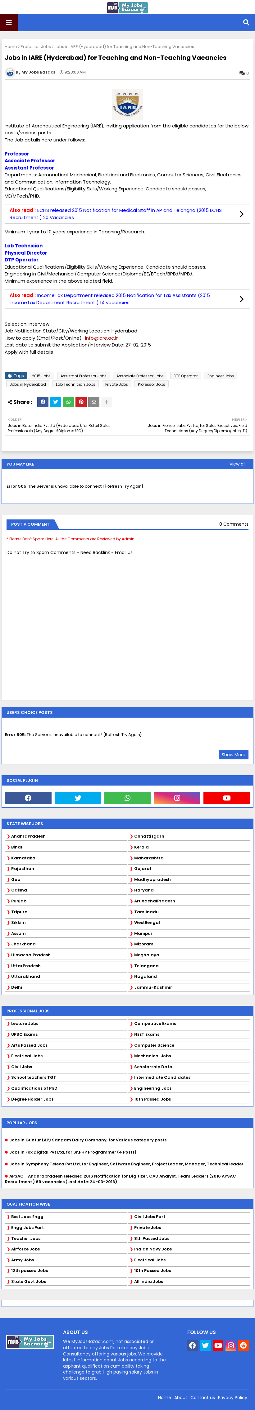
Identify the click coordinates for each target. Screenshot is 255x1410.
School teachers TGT (33, 1077)
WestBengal (147, 922)
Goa (15, 879)
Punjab (18, 901)
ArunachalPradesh (154, 901)
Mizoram (143, 944)
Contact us (202, 1397)
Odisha (19, 890)
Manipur (143, 933)
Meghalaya (146, 955)
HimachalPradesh (31, 955)
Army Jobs (22, 1260)
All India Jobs (148, 1281)
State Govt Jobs (28, 1281)
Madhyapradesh (152, 879)
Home (11, 47)
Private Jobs (116, 384)
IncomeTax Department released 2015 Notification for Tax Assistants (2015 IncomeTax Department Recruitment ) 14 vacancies (110, 299)
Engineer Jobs (220, 376)
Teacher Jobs (25, 1238)
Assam (18, 933)
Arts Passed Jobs (29, 1045)
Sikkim (18, 922)
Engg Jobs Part (27, 1228)
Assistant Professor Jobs (84, 376)
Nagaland (145, 976)
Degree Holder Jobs (32, 1099)
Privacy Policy (232, 1397)
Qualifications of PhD (34, 1088)
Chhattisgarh (149, 836)
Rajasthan (22, 869)
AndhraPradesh (28, 836)
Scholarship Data (153, 1067)
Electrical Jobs (27, 1056)
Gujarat (143, 869)
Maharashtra (149, 858)
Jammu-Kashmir (153, 987)
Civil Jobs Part (149, 1217)
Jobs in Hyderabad (28, 384)
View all (237, 464)
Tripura (19, 912)
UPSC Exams (24, 1034)
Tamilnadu (146, 912)
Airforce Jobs (25, 1249)
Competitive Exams (155, 1023)
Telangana (146, 966)
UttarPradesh (26, 966)
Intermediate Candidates (162, 1077)
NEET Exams (146, 1034)
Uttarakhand (25, 976)
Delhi (16, 987)
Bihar (17, 847)
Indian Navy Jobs (153, 1249)
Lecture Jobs (24, 1023)
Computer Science (154, 1045)
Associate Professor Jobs (140, 376)
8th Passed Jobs (151, 1238)
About (180, 1397)
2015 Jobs (41, 376)
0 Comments (233, 524)
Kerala (141, 847)
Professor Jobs (35, 47)
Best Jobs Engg (27, 1217)
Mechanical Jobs (152, 1056)
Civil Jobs (21, 1067)
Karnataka (23, 858)
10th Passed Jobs (152, 1099)
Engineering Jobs (152, 1088)
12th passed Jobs (29, 1271)
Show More (233, 755)
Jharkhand (23, 944)
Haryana (144, 890)
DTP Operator (186, 376)
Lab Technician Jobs (75, 384)
